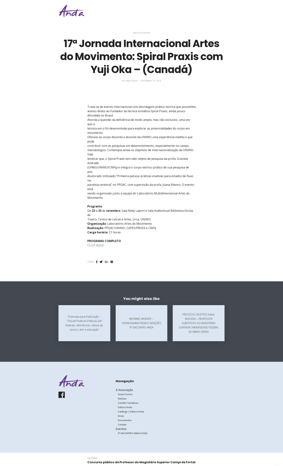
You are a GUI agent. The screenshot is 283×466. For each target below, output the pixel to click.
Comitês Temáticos (128, 403)
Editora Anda (125, 407)
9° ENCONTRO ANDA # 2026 (132, 433)
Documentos (125, 420)
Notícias (122, 398)
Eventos (188, 11)
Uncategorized (141, 32)
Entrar (213, 10)
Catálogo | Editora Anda (131, 411)
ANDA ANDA (131, 80)
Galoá (87, 459)
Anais (121, 415)
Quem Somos (125, 394)
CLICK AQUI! (95, 245)
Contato (122, 424)
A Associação (166, 11)
